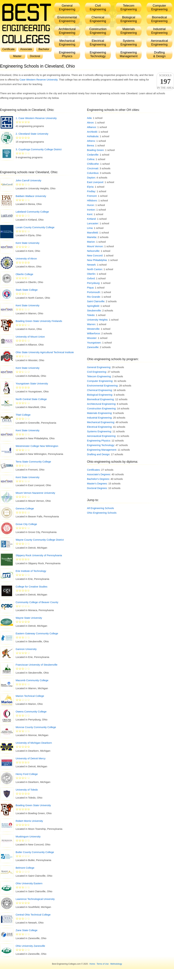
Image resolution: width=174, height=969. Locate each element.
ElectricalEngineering (98, 42)
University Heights (97, 319)
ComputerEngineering (159, 7)
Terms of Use (103, 964)
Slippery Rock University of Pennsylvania (39, 555)
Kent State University (27, 242)
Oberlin (91, 273)
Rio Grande (93, 296)
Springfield (93, 305)
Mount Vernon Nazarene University (35, 492)
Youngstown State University (32, 383)
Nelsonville (93, 250)
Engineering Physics (98, 440)
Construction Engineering (101, 408)
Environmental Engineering (102, 385)
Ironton (91, 209)
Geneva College (25, 508)
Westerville (93, 328)
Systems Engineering (99, 431)
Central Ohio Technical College (33, 914)
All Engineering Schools (100, 508)
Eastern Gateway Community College (37, 633)
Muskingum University (28, 836)
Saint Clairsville (96, 301)
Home (92, 964)
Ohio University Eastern (29, 883)
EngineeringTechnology (98, 54)
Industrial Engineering (99, 417)
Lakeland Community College (32, 211)
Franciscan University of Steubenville (36, 664)
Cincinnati (92, 168)
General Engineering (98, 367)
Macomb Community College (32, 680)
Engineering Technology (100, 445)
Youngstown (94, 342)
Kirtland (91, 218)
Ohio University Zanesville (30, 945)
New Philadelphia (97, 260)
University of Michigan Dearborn (34, 742)
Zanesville (93, 347)
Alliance (91, 127)
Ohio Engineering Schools (101, 512)
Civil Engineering (96, 371)
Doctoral (35, 56)
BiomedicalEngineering (159, 19)
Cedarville (92, 154)
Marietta (91, 237)
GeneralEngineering (67, 7)
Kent (89, 214)
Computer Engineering (99, 380)
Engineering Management (101, 449)
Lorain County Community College (35, 227)
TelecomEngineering (128, 7)
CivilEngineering (98, 7)
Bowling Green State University (33, 805)
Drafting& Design (159, 54)
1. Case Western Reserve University (36, 118)
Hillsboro (92, 200)
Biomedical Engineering (100, 399)
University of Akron (26, 258)
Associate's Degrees (98, 474)
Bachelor (43, 49)
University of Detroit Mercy (31, 758)
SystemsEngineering (128, 42)
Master (17, 56)
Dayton (91, 177)
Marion (91, 241)
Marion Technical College (30, 695)
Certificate (8, 49)
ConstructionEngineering (97, 30)
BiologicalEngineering (128, 19)
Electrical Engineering (99, 426)
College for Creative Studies (31, 586)
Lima (90, 228)
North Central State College (31, 399)
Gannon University (26, 649)
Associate (26, 49)
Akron (90, 122)
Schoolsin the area (165, 81)
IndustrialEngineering (159, 30)
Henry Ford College (27, 774)
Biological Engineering (99, 394)
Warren (91, 324)
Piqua (90, 287)
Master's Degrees (97, 483)
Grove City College (26, 524)
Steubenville (94, 310)
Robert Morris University (29, 820)
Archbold (92, 131)
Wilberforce (93, 333)
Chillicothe (93, 163)
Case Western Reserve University (39, 79)
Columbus (93, 172)
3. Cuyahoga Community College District (39, 149)
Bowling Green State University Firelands (39, 321)
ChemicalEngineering (98, 19)
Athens (91, 140)
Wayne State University (29, 617)
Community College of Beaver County (37, 602)
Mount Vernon (95, 246)
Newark (91, 264)
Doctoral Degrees (97, 488)
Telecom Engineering (99, 376)
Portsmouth (93, 292)
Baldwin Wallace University (31, 196)
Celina (90, 159)
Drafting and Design (98, 454)
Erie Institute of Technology (31, 570)
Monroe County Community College (36, 727)
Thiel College (23, 414)
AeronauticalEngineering (159, 42)
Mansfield (92, 232)
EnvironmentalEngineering (67, 19)
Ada (89, 117)
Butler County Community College (35, 852)
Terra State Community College (33, 461)
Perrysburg (93, 283)
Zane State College (26, 930)
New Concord (94, 255)
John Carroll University (28, 180)
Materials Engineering (99, 413)
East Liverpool (95, 182)
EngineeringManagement (128, 54)
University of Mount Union (30, 336)
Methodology (116, 964)
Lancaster (92, 223)
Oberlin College (24, 274)
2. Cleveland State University (32, 133)
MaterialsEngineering (128, 30)
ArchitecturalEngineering (67, 30)
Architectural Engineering (101, 403)
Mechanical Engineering (100, 422)
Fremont (92, 195)
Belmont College (25, 867)
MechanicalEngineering (67, 42)
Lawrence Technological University (35, 899)
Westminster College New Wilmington (37, 446)
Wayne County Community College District (40, 539)
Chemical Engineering (99, 390)
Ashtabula (92, 136)
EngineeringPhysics (67, 54)
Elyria (90, 186)
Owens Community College (31, 711)
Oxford (91, 278)
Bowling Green (95, 150)
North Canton (94, 269)
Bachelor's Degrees (98, 478)
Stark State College (27, 289)
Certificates (93, 469)
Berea (90, 145)
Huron (90, 205)
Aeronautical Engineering (101, 435)
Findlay (91, 191)
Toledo (90, 315)
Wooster (92, 338)
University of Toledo (27, 789)
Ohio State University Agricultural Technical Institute (45, 352)
